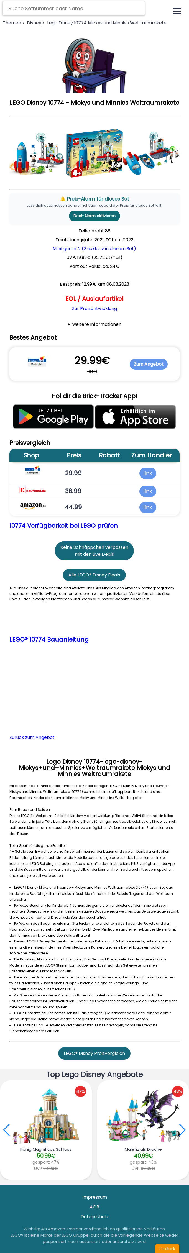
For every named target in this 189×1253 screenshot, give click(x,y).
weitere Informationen (96, 324)
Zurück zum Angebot (32, 737)
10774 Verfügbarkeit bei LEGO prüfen (63, 526)
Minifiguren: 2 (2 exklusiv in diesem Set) (94, 248)
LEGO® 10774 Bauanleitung (49, 640)
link (147, 473)
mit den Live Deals (94, 554)
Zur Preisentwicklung (94, 308)
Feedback (167, 1248)
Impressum (94, 1197)
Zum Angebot (149, 364)
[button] (182, 1130)
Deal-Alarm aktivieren (94, 216)
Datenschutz (95, 1216)
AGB (94, 1207)
